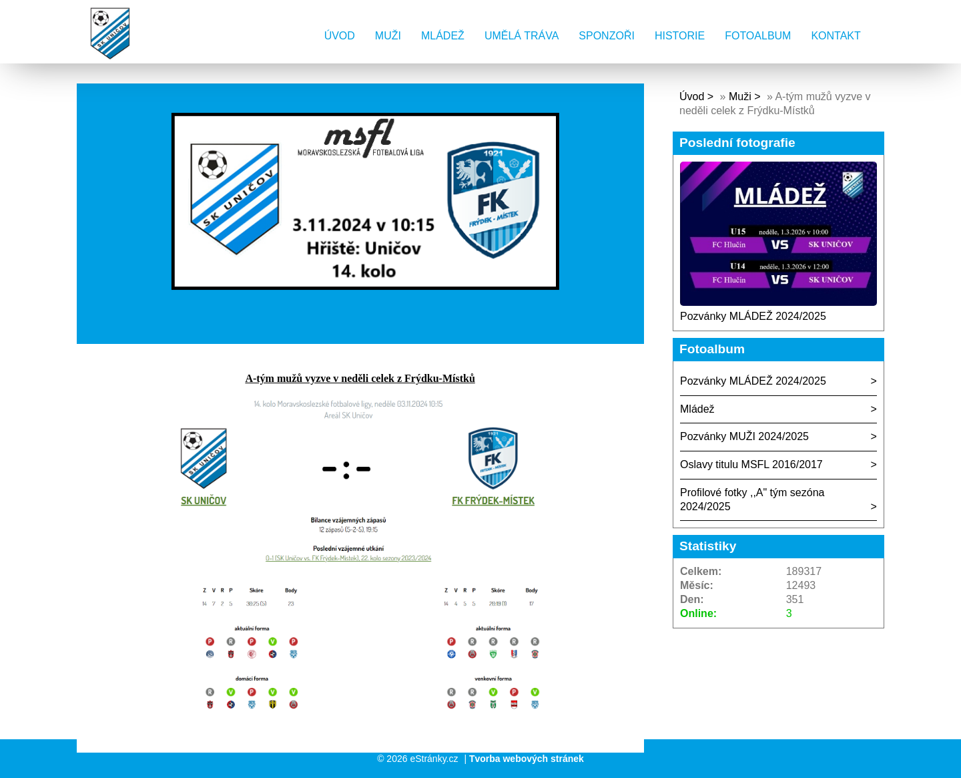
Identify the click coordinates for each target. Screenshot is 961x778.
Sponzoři (607, 35)
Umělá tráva (522, 35)
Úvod (339, 35)
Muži (388, 35)
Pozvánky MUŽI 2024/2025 (744, 436)
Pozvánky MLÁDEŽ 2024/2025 (753, 316)
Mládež (442, 35)
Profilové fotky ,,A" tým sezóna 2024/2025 (752, 499)
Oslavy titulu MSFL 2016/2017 (751, 464)
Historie (680, 35)
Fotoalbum (758, 35)
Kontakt (835, 35)
